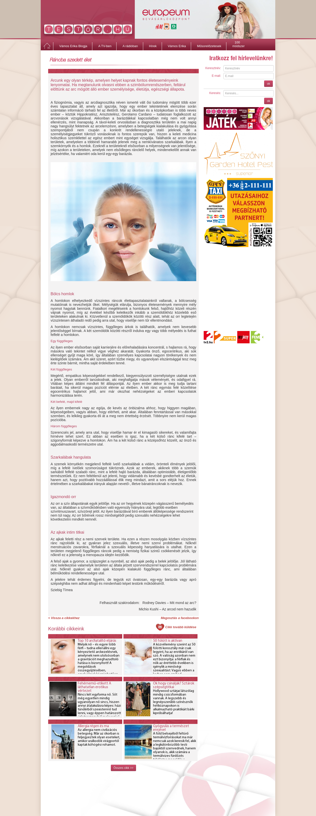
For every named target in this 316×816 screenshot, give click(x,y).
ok (268, 83)
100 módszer (238, 42)
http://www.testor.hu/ (88, 30)
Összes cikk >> (124, 768)
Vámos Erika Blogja (73, 46)
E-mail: (216, 76)
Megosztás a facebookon (180, 618)
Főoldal (47, 46)
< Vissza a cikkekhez (63, 618)
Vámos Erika (177, 46)
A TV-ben (104, 46)
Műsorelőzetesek (209, 46)
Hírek (153, 46)
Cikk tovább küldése (180, 627)
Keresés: (215, 93)
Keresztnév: (213, 68)
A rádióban (130, 46)
